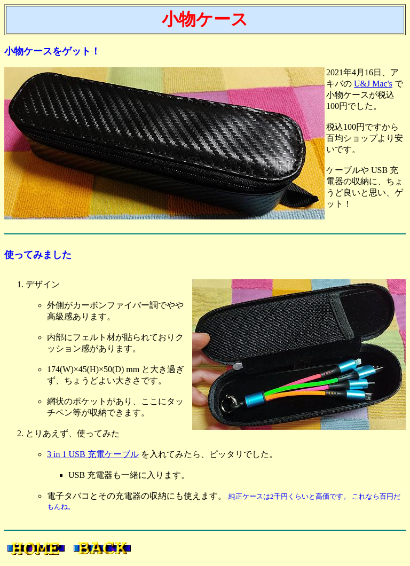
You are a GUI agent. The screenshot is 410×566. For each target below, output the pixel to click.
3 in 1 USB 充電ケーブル (93, 454)
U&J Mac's (373, 83)
